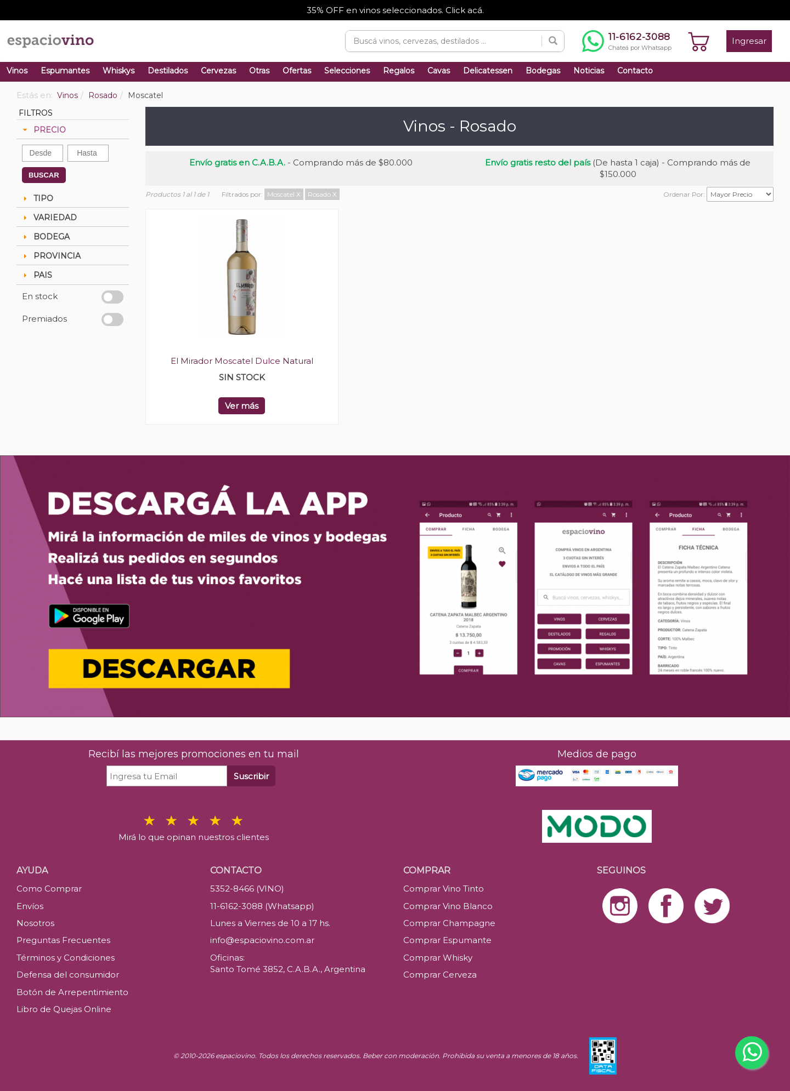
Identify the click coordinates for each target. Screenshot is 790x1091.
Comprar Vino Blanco (448, 906)
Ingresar (749, 41)
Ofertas (297, 71)
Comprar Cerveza (440, 974)
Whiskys (118, 71)
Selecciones (347, 71)
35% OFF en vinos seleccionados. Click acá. (395, 10)
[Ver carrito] (698, 41)
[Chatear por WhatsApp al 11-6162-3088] (627, 41)
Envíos (29, 906)
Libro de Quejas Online (63, 1009)
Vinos (17, 71)
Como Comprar (49, 888)
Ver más (241, 406)
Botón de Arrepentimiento (72, 992)
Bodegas (543, 71)
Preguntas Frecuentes (63, 940)
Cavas (438, 71)
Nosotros (35, 923)
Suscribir (251, 776)
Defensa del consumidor (67, 974)
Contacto (635, 71)
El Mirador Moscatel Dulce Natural (242, 361)
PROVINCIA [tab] (50, 256)
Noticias (588, 71)
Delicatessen (487, 71)
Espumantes (65, 71)
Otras (259, 71)
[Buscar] (553, 41)
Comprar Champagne (449, 923)
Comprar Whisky (437, 957)
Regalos (398, 71)
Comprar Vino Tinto (443, 888)
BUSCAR (44, 175)
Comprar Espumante (447, 940)
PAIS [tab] (36, 275)
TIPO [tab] (36, 198)
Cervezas (218, 71)
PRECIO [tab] (43, 130)
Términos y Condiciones (65, 957)
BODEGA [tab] (45, 237)
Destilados (168, 71)
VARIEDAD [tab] (48, 217)
